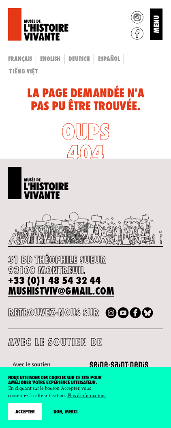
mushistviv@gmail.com (61, 291)
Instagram (137, 17)
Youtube (123, 313)
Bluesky (147, 313)
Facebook (137, 33)
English (50, 58)
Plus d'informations (86, 395)
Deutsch (79, 58)
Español (109, 58)
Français (20, 58)
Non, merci (65, 411)
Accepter (25, 411)
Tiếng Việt (23, 71)
